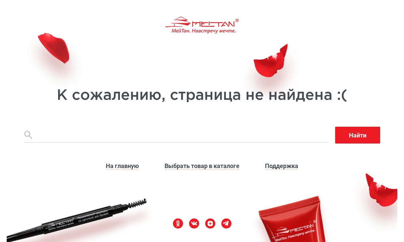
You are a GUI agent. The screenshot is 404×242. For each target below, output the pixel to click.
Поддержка (281, 165)
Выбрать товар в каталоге (202, 165)
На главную (122, 165)
